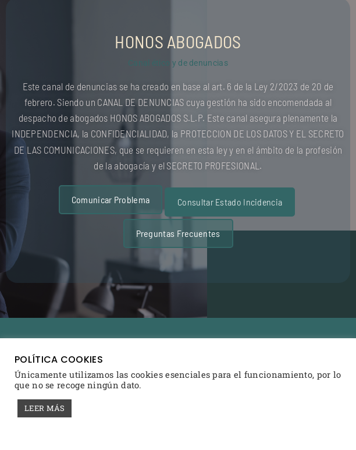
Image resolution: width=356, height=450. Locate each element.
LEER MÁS (44, 408)
